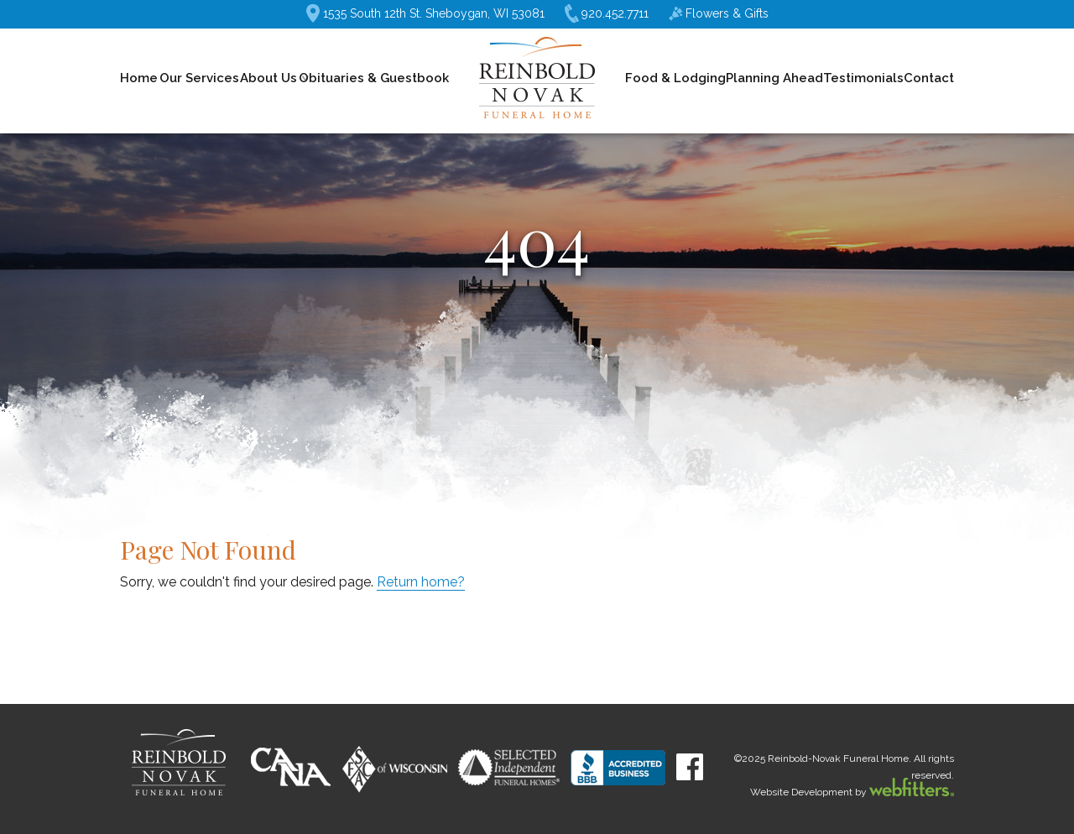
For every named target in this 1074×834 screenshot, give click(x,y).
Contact (929, 78)
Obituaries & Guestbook (374, 78)
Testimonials (863, 78)
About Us (268, 78)
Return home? (421, 582)
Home (139, 78)
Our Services (199, 78)
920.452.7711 (607, 13)
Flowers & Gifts (719, 13)
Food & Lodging (675, 78)
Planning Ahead (774, 78)
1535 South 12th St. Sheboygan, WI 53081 (425, 13)
